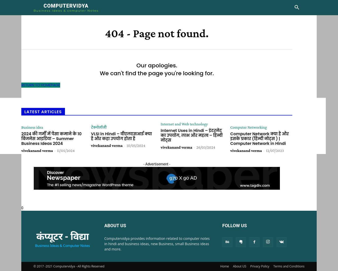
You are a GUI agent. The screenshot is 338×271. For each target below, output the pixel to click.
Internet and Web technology (184, 124)
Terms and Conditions (289, 266)
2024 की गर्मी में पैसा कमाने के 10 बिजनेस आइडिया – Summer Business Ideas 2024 (51, 138)
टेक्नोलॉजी (99, 127)
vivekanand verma (37, 150)
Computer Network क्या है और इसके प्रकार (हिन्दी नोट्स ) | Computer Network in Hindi (259, 138)
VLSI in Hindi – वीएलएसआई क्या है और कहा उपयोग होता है (121, 136)
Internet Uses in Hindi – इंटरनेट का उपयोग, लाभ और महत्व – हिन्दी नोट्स (192, 135)
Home (224, 266)
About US (239, 266)
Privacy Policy (259, 266)
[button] (297, 7)
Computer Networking (248, 127)
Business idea (32, 127)
